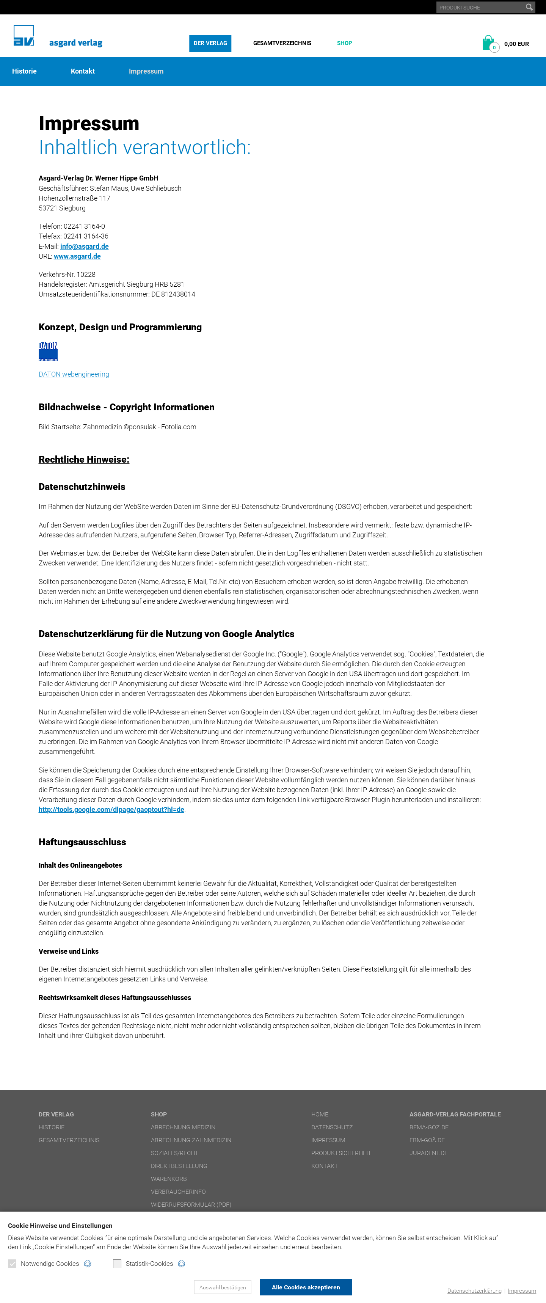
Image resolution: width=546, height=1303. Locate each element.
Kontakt (83, 71)
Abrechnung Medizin (183, 1127)
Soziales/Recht (175, 1153)
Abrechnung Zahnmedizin (191, 1140)
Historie (24, 71)
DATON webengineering (74, 374)
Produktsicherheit (341, 1153)
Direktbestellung (179, 1166)
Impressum (522, 1290)
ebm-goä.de (427, 1140)
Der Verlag (210, 43)
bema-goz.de (429, 1127)
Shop (344, 43)
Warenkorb (169, 1178)
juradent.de (429, 1153)
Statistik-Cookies (143, 1263)
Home (319, 1114)
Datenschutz (332, 1127)
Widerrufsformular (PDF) (191, 1204)
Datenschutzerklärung (474, 1290)
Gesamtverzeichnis (282, 43)
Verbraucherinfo (178, 1191)
